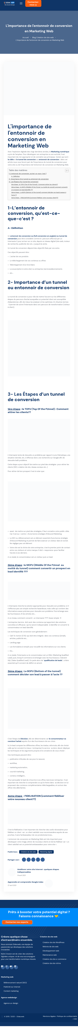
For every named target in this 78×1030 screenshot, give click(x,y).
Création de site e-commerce (54, 963)
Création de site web (45, 37)
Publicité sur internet (12, 990)
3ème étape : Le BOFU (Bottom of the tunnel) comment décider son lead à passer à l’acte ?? (38, 193)
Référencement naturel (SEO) (15, 986)
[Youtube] (12, 971)
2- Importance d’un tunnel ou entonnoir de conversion (29, 179)
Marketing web (7, 980)
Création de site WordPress (53, 946)
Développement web (51, 954)
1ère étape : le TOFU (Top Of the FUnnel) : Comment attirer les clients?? (34, 184)
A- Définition (15, 176)
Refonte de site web (50, 950)
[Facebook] (3, 971)
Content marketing (11, 995)
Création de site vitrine (52, 967)
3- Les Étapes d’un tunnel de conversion (23, 182)
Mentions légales (49, 1020)
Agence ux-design (11, 1007)
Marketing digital (46, 855)
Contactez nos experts (17, 925)
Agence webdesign (9, 1001)
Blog (34, 37)
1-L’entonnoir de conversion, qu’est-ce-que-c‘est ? (28, 174)
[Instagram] (7, 971)
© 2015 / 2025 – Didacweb (14, 1020)
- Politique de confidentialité (66, 1020)
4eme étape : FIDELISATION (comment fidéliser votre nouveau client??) (34, 198)
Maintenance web (50, 958)
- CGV (74, 1023)
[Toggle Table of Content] (66, 171)
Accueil (25, 37)
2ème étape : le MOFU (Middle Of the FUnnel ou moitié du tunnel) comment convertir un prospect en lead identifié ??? (39, 188)
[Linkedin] (16, 971)
